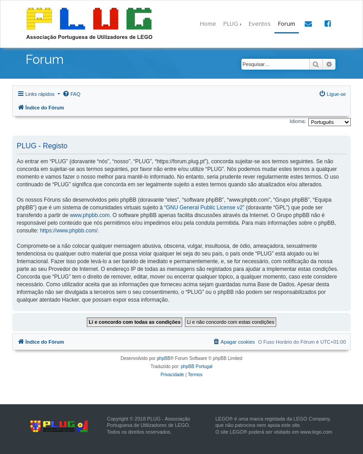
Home (208, 23)
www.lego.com (316, 432)
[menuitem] (71, 94)
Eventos (260, 23)
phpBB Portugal (196, 366)
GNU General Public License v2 (204, 207)
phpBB (163, 358)
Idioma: (298, 121)
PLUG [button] (230, 23)
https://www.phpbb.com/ (68, 230)
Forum (286, 23)
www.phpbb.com (89, 215)
